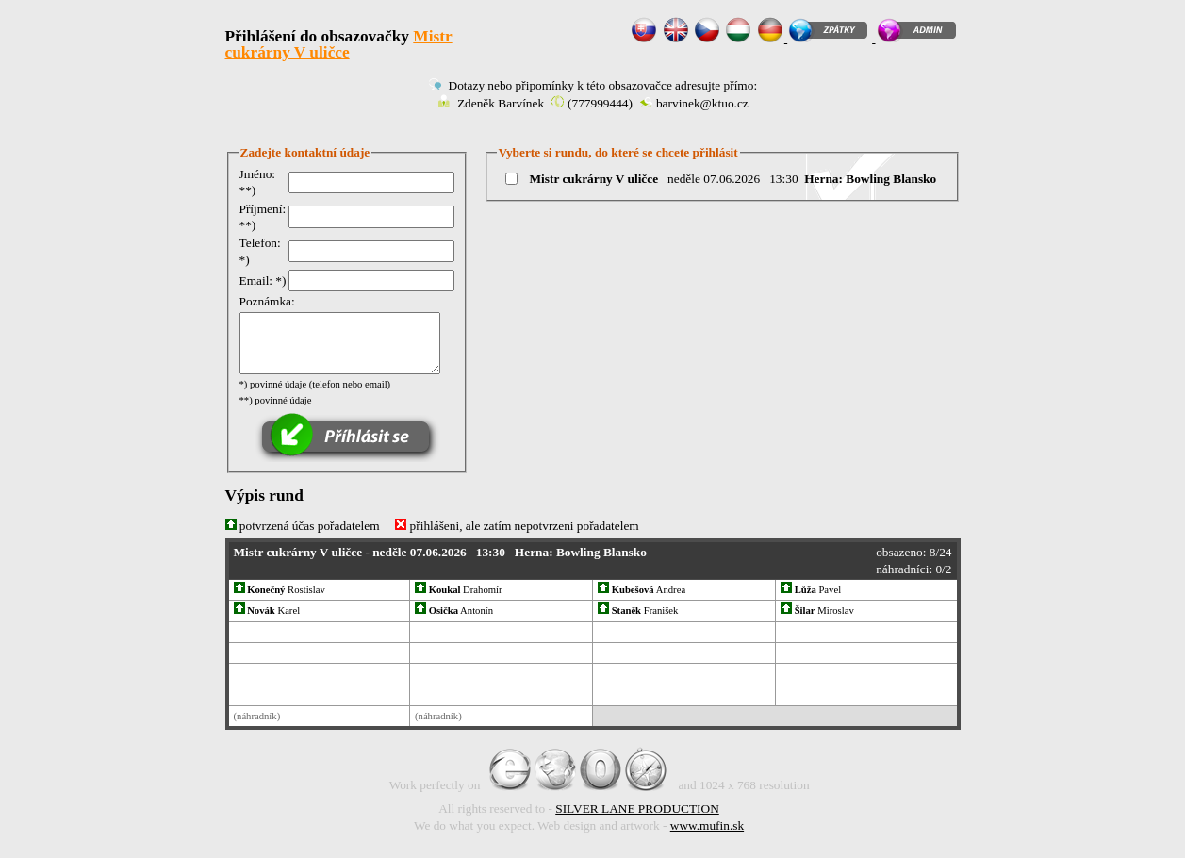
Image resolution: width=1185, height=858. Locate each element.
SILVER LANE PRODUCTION (637, 809)
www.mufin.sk (707, 825)
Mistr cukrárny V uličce (339, 44)
